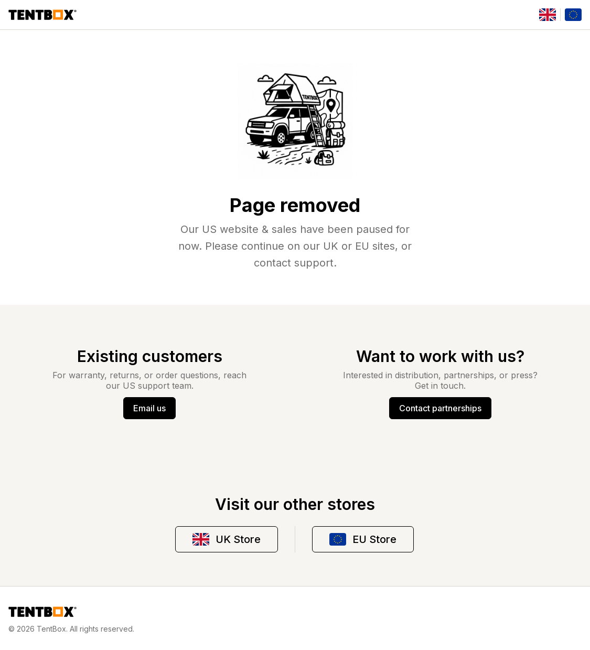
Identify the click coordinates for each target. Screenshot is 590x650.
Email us (149, 408)
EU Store (362, 539)
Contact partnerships (440, 408)
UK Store (226, 539)
